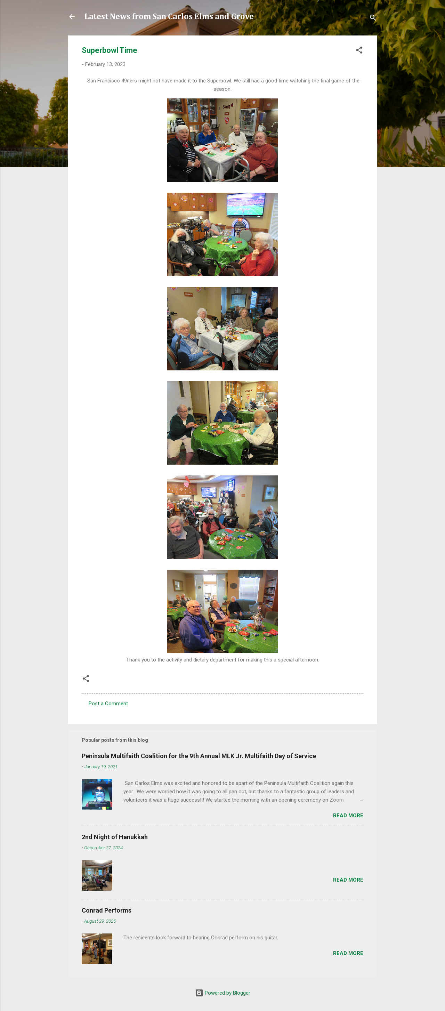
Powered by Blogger (222, 993)
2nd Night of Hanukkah (115, 837)
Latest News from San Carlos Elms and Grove (169, 17)
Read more (348, 815)
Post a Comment (108, 703)
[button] (359, 51)
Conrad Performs (106, 910)
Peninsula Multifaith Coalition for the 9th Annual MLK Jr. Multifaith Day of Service (199, 756)
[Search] (373, 19)
